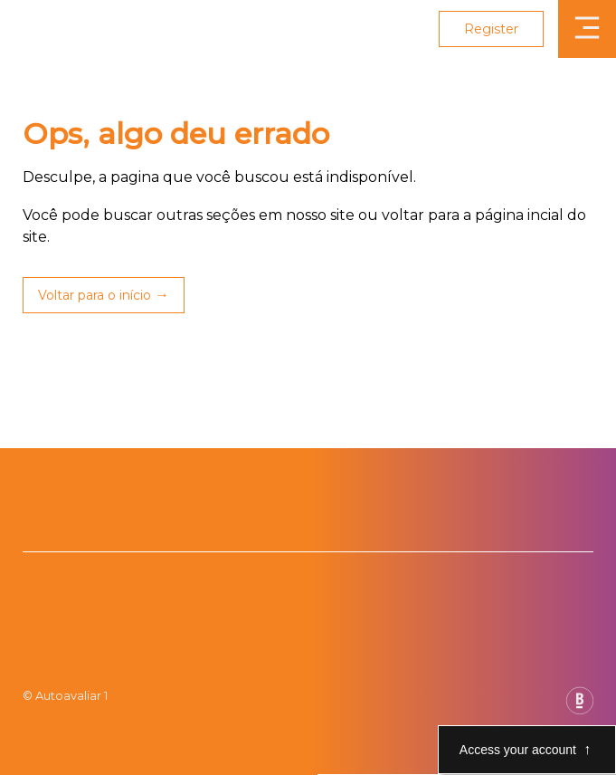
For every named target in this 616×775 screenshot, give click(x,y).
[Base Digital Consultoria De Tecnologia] (579, 709)
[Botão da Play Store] (23, 526)
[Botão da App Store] (40, 526)
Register (491, 29)
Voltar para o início (94, 295)
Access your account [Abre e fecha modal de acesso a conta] (518, 749)
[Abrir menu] (587, 29)
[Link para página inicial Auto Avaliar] (66, 28)
